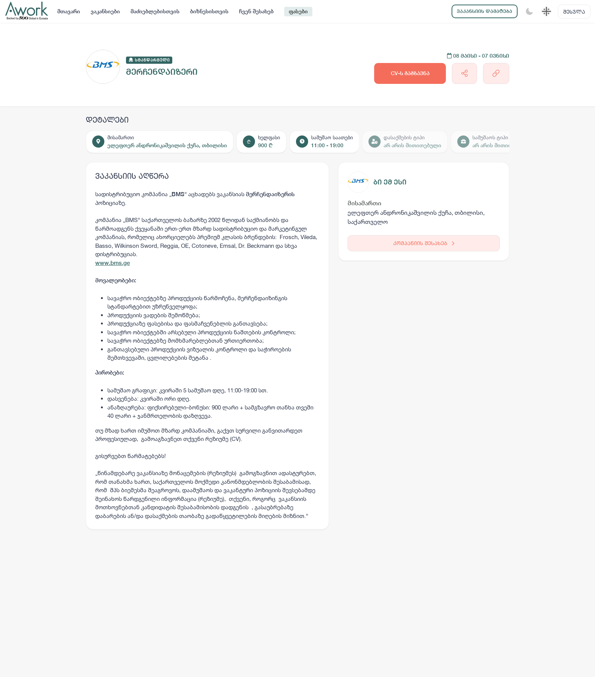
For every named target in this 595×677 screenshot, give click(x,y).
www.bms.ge (112, 263)
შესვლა (574, 11)
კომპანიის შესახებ (423, 243)
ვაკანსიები (105, 11)
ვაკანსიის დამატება (484, 11)
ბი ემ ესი (389, 182)
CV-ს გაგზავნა (410, 73)
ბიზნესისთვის (209, 11)
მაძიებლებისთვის (155, 11)
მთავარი (68, 11)
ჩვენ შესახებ (256, 11)
